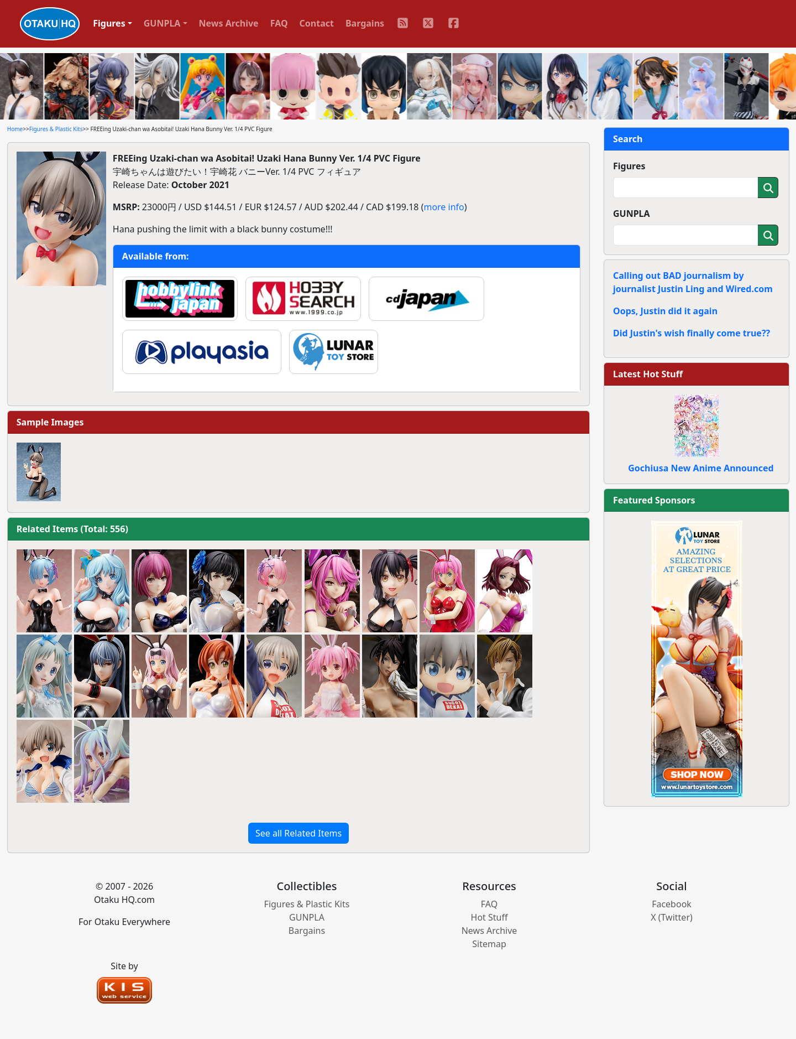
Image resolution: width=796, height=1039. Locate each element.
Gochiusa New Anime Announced (700, 468)
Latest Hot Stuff (648, 374)
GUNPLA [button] (162, 23)
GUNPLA (631, 213)
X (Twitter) (672, 917)
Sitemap (489, 944)
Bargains (364, 23)
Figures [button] (109, 23)
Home (15, 129)
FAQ (279, 23)
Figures (629, 166)
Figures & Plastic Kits (56, 129)
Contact (317, 23)
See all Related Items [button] (298, 833)
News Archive (229, 23)
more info (443, 207)
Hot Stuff (489, 917)
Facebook (672, 904)
